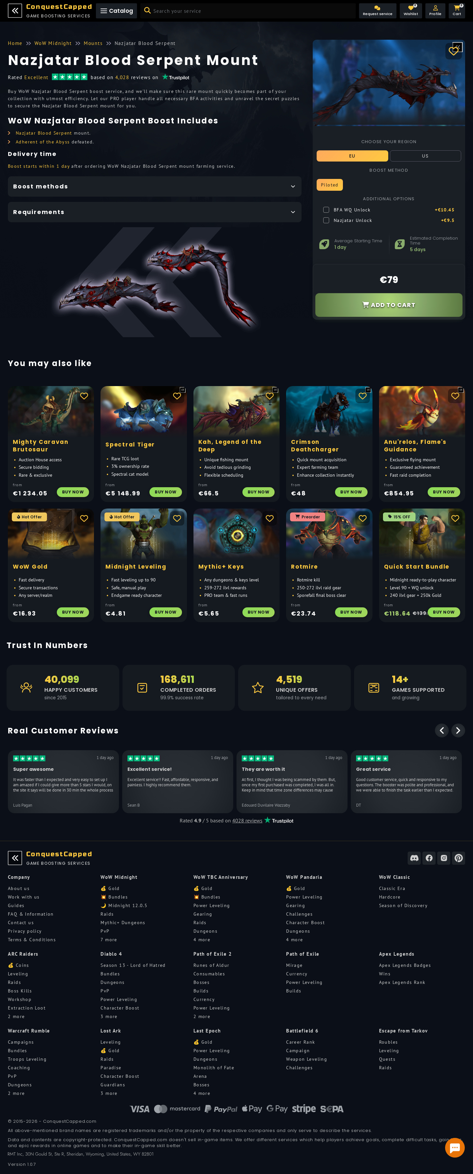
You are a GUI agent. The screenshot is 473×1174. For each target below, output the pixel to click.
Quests (387, 1059)
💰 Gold (110, 888)
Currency (204, 999)
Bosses (201, 982)
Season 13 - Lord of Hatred (133, 965)
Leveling (18, 974)
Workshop (20, 999)
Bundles (110, 974)
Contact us (21, 922)
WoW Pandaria (304, 877)
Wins (385, 974)
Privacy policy (25, 931)
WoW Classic (395, 877)
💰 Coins (18, 965)
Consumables (209, 974)
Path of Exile (303, 954)
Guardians (113, 1085)
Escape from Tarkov (403, 1031)
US (425, 156)
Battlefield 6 (302, 1031)
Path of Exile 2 (212, 954)
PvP (105, 931)
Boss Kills (20, 991)
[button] (435, 11)
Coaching (19, 1068)
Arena (200, 1076)
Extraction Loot (27, 1008)
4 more (201, 940)
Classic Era (392, 888)
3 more (109, 1016)
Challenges (299, 914)
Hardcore (390, 897)
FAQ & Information (31, 914)
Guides (16, 905)
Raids (107, 914)
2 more (16, 1016)
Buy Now (73, 492)
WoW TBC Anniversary (220, 877)
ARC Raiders (23, 954)
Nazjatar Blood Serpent (44, 133)
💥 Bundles (114, 897)
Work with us (24, 897)
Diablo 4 (111, 954)
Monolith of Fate (213, 1068)
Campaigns (21, 1042)
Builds (201, 991)
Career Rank (300, 1042)
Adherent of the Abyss (43, 142)
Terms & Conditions (32, 940)
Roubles (388, 1042)
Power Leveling (211, 905)
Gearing (203, 914)
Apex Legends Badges (405, 965)
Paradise (111, 1068)
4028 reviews (247, 820)
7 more (109, 940)
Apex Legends (397, 954)
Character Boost (305, 922)
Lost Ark (111, 1031)
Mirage (294, 965)
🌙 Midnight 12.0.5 (124, 905)
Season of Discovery (403, 905)
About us (19, 888)
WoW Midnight (119, 877)
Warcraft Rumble (29, 1031)
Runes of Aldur (211, 965)
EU (352, 156)
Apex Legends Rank (402, 982)
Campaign (298, 1051)
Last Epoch (207, 1031)
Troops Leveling (27, 1059)
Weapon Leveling (306, 1059)
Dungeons (205, 931)
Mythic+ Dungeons (123, 922)
